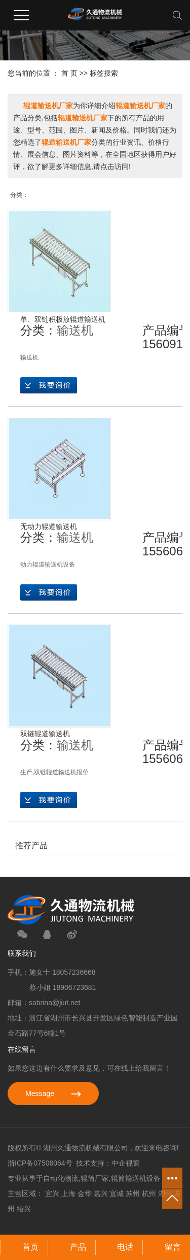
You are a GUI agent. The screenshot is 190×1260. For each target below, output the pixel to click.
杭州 (149, 1193)
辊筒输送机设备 (136, 1178)
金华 (85, 1193)
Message (53, 1093)
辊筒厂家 (95, 1178)
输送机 (75, 330)
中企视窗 (125, 1163)
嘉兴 (101, 1193)
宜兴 (52, 1193)
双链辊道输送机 (45, 734)
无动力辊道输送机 (48, 526)
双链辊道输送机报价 (61, 772)
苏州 (133, 1193)
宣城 (116, 1193)
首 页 (69, 73)
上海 (68, 1193)
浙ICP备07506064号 (40, 1163)
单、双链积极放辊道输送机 (62, 319)
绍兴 (24, 1209)
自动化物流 (61, 1178)
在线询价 (48, 385)
